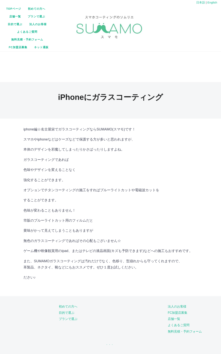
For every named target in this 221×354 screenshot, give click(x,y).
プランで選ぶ (126, 10)
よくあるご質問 (87, 18)
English (212, 2)
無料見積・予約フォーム (120, 18)
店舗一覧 (105, 10)
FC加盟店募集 (151, 18)
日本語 (200, 2)
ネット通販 (108, 25)
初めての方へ (84, 10)
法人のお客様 (61, 18)
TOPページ (61, 10)
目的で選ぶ (149, 10)
